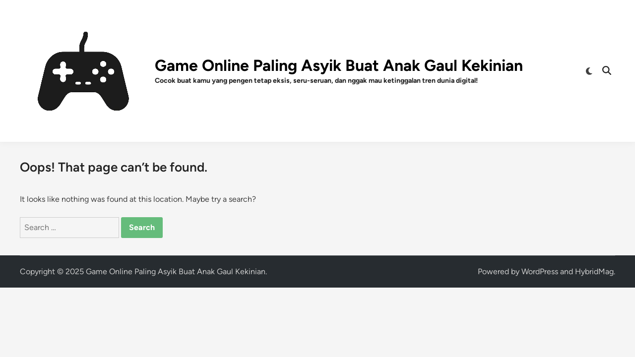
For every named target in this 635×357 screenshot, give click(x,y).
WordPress (539, 271)
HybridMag (594, 271)
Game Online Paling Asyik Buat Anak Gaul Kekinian (339, 65)
